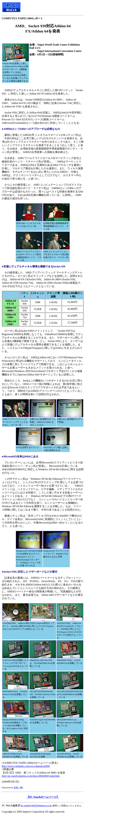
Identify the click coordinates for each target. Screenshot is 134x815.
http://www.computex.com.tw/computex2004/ (26, 766)
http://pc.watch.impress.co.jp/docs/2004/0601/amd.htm (30, 776)
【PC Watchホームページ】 (43, 797)
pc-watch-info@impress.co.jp (36, 805)
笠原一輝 (18, 787)
